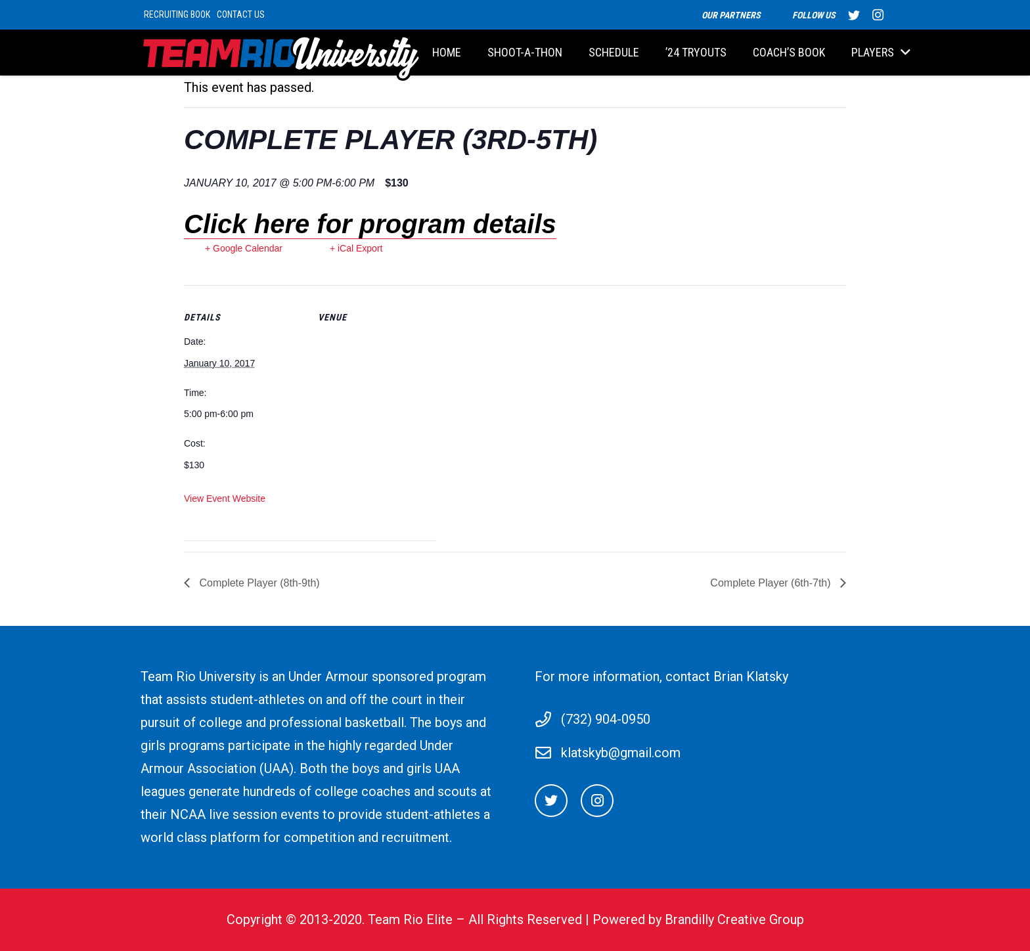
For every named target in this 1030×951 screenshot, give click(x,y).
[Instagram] (597, 800)
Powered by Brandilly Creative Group (698, 919)
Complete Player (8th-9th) (258, 582)
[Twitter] (551, 800)
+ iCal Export (356, 248)
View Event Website (224, 498)
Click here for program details (370, 224)
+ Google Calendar (243, 248)
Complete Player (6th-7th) (772, 582)
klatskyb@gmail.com (621, 753)
